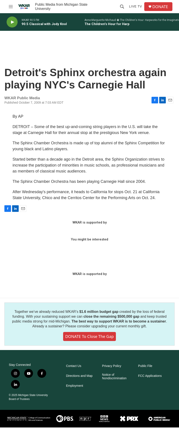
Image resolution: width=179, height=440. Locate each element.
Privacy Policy (111, 366)
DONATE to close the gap (89, 336)
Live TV (135, 6)
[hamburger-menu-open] (11, 6)
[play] (12, 22)
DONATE (160, 6)
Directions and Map (79, 376)
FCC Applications (150, 376)
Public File (145, 366)
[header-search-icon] (122, 7)
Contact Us (73, 366)
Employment (74, 385)
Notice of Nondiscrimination (114, 376)
